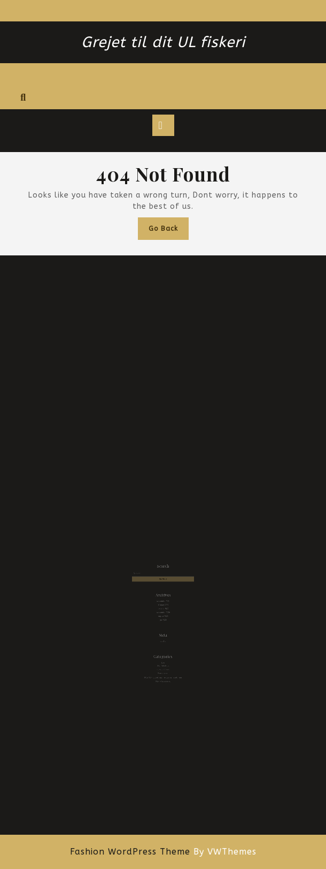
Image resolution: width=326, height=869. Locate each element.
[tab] (163, 125)
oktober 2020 (163, 608)
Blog (163, 651)
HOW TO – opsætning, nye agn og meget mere (163, 663)
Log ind (163, 634)
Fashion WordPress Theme (130, 852)
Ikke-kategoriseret (163, 666)
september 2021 (163, 602)
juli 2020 (163, 617)
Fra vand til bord (163, 657)
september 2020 (163, 611)
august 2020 (163, 614)
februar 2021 (163, 605)
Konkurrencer (163, 660)
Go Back (169, 231)
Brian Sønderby (163, 654)
